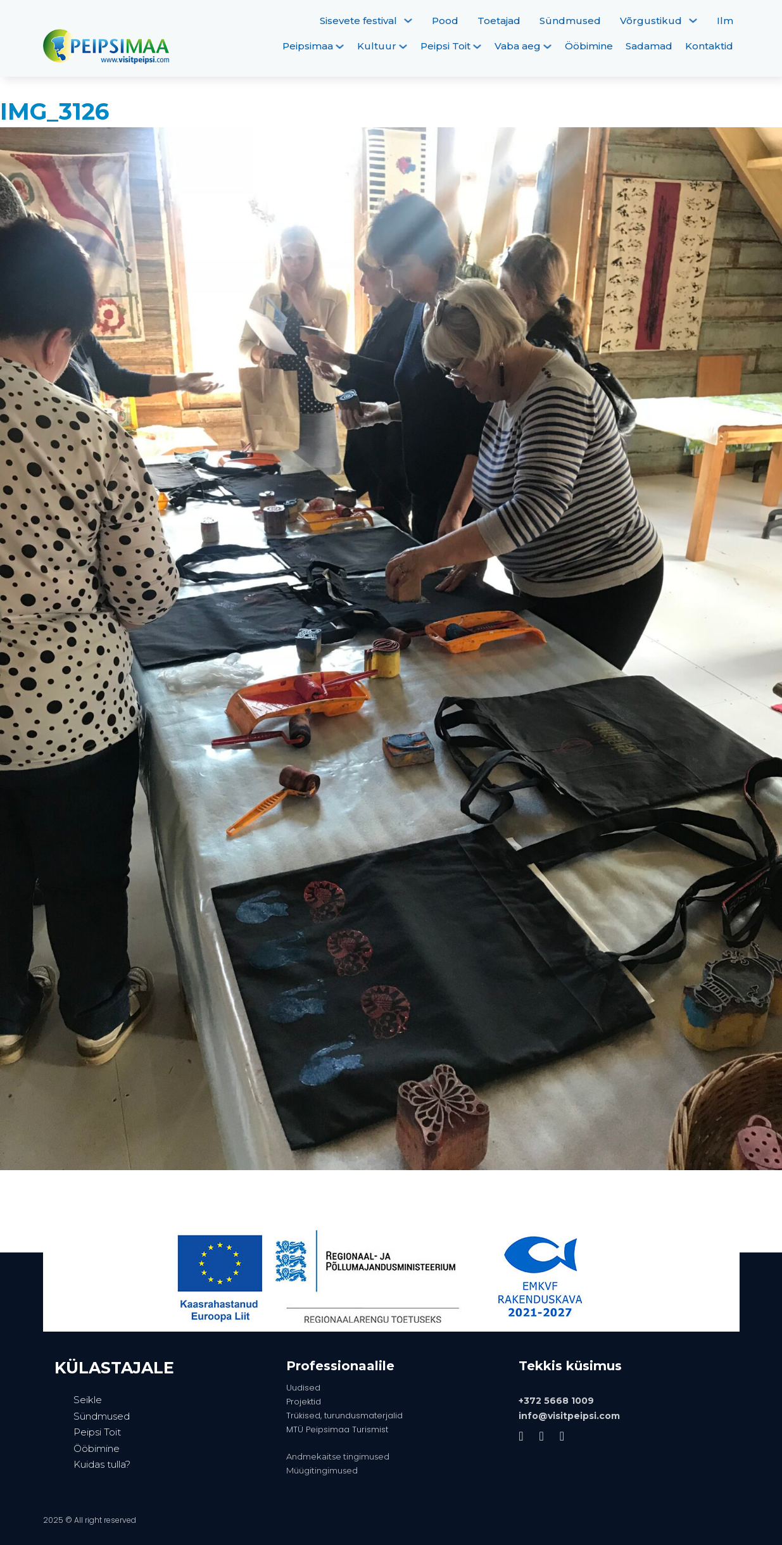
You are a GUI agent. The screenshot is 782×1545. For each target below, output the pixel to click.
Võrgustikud (651, 21)
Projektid (303, 1402)
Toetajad (498, 21)
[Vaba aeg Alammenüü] (547, 46)
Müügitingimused (322, 1470)
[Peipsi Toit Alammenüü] (477, 46)
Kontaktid (709, 46)
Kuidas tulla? (101, 1464)
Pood (445, 21)
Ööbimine (589, 46)
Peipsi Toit (445, 46)
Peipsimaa (307, 46)
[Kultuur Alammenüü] (403, 46)
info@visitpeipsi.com (569, 1416)
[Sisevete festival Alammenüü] (408, 20)
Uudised (303, 1388)
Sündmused (570, 21)
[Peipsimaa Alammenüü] (339, 46)
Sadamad (649, 46)
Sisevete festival (358, 21)
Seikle (87, 1400)
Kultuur (376, 46)
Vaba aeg (518, 46)
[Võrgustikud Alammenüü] (693, 20)
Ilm (725, 21)
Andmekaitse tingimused (337, 1456)
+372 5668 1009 (556, 1400)
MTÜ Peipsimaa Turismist (337, 1429)
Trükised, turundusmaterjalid (344, 1415)
